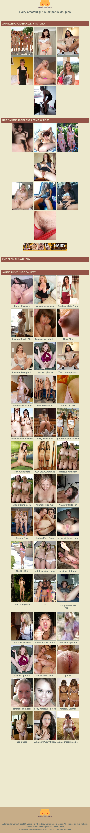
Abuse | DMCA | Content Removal (56, 830)
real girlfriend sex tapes (68, 607)
